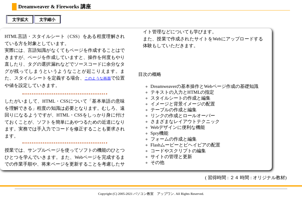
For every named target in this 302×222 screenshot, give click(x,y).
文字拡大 (20, 19)
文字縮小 (47, 19)
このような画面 (97, 78)
